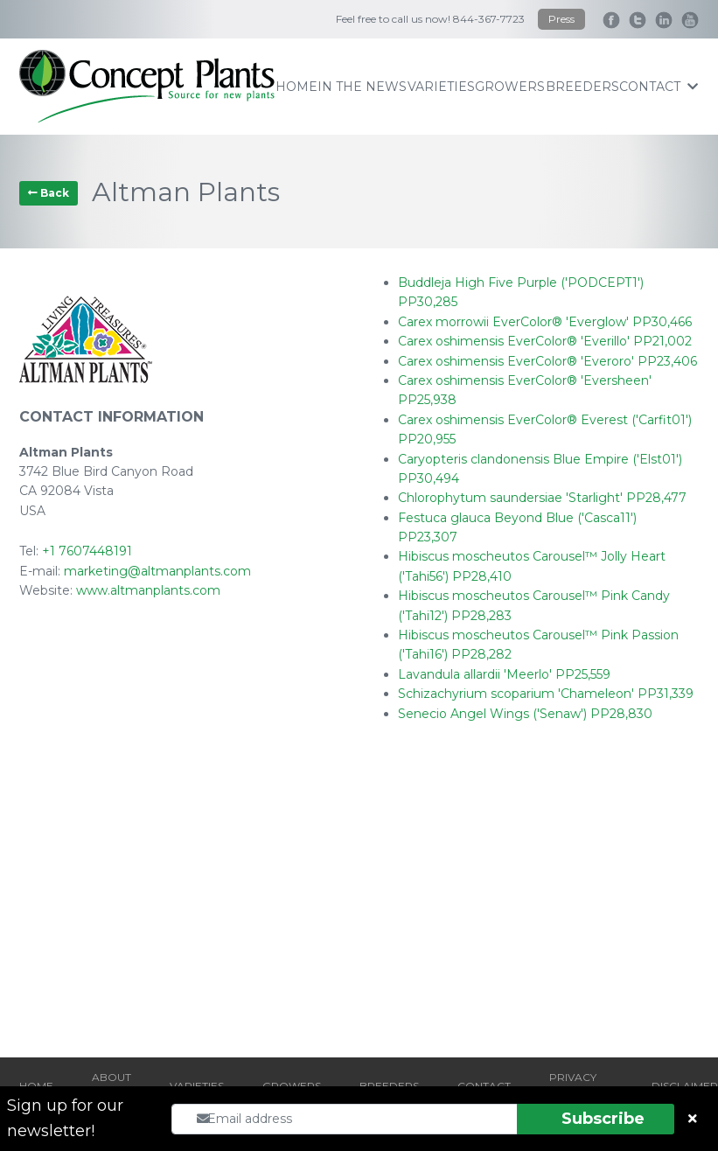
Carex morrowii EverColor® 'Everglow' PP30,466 (545, 322)
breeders (582, 86)
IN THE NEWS (362, 86)
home (296, 86)
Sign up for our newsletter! (65, 1118)
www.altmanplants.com (148, 590)
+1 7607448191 (87, 551)
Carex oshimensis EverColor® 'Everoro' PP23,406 (547, 361)
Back (48, 192)
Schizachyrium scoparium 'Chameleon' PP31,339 (546, 693)
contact (658, 86)
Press (561, 18)
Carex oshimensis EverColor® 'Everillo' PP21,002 (545, 341)
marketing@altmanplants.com (157, 571)
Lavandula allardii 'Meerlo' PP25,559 (504, 674)
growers (510, 86)
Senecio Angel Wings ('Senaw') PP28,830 (525, 714)
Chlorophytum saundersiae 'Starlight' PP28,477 (542, 498)
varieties (441, 86)
